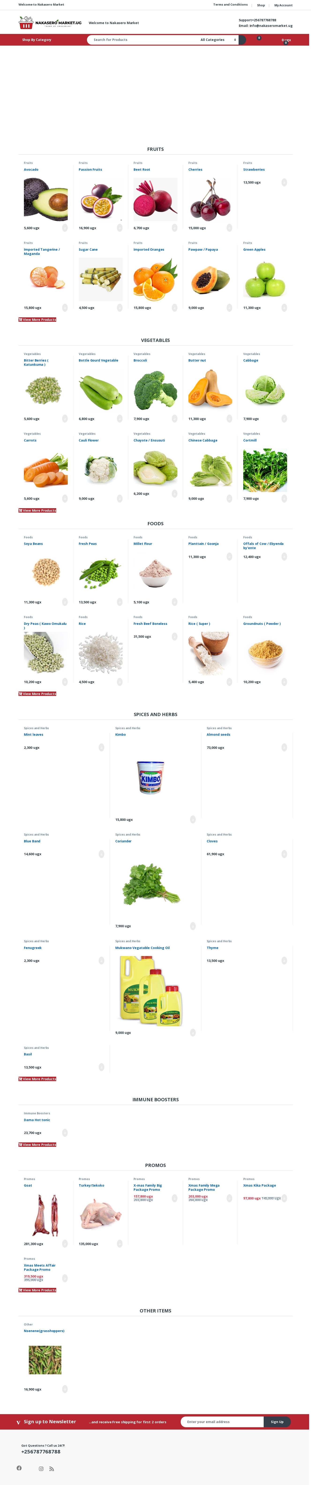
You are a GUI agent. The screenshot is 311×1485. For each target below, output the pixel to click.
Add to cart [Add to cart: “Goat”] (65, 1244)
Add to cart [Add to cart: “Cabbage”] (284, 419)
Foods (28, 537)
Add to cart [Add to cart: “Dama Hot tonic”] (65, 1133)
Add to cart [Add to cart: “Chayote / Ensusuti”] (174, 494)
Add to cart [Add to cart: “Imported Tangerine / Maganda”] (65, 308)
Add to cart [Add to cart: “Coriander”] (193, 926)
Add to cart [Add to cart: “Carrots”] (65, 499)
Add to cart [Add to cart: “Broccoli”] (174, 419)
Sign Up (277, 1422)
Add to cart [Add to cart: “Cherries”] (229, 228)
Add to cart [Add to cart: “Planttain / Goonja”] (229, 557)
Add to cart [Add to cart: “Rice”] (120, 682)
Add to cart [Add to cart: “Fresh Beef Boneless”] (174, 637)
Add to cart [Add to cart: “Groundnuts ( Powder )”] (284, 682)
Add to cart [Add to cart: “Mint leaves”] (101, 747)
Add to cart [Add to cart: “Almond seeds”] (284, 747)
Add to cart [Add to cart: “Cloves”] (284, 854)
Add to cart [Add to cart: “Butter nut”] (229, 419)
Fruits (28, 163)
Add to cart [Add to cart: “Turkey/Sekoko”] (120, 1244)
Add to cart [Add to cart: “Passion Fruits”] (120, 228)
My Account (283, 5)
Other (28, 1324)
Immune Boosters (37, 1113)
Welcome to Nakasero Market (41, 4)
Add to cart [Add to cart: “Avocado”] (65, 228)
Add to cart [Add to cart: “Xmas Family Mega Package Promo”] (229, 1198)
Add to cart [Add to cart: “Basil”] (101, 1067)
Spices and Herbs (36, 728)
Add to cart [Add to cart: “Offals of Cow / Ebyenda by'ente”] (284, 557)
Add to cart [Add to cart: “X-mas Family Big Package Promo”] (174, 1198)
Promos (29, 1179)
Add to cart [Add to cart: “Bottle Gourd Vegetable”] (120, 419)
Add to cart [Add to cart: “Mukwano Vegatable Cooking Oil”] (193, 1033)
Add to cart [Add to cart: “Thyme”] (284, 961)
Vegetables (32, 354)
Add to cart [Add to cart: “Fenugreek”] (101, 961)
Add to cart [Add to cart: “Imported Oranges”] (174, 308)
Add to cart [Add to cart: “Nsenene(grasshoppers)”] (65, 1389)
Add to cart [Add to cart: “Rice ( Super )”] (229, 682)
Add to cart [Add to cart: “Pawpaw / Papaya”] (229, 308)
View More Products (37, 319)
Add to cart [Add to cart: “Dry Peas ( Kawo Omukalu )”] (65, 682)
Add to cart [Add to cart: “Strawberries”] (284, 182)
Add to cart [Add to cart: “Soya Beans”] (65, 602)
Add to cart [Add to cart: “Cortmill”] (284, 499)
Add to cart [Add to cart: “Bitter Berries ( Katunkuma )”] (65, 419)
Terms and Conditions (230, 4)
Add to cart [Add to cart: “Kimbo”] (193, 819)
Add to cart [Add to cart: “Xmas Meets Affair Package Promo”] (65, 1278)
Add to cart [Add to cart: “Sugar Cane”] (120, 308)
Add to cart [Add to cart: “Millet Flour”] (174, 602)
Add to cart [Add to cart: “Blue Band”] (101, 854)
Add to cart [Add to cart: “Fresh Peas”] (120, 602)
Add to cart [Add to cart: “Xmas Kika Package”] (284, 1198)
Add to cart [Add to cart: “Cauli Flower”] (120, 499)
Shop (261, 5)
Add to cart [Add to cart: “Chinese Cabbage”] (229, 499)
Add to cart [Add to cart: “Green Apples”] (284, 308)
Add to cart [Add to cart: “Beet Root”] (174, 228)
